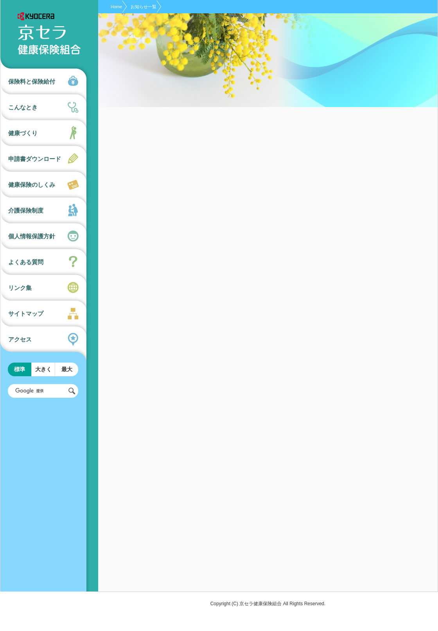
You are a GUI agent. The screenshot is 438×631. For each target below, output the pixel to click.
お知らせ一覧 (143, 6)
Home (116, 6)
